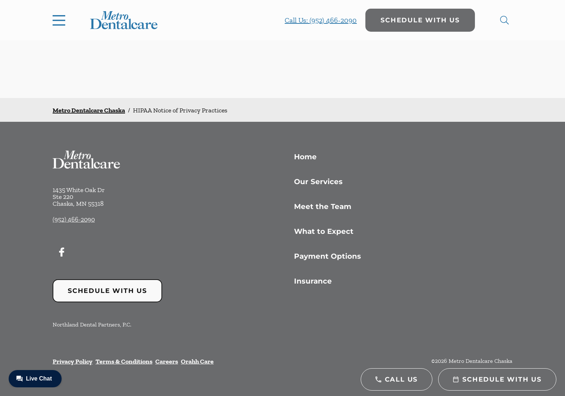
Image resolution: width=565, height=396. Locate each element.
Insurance (313, 281)
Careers (166, 361)
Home (305, 156)
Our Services (318, 181)
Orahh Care (197, 361)
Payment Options (327, 256)
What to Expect (323, 231)
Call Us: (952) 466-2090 (321, 20)
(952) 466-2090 (74, 219)
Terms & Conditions (123, 361)
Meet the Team (322, 206)
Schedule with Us (420, 20)
